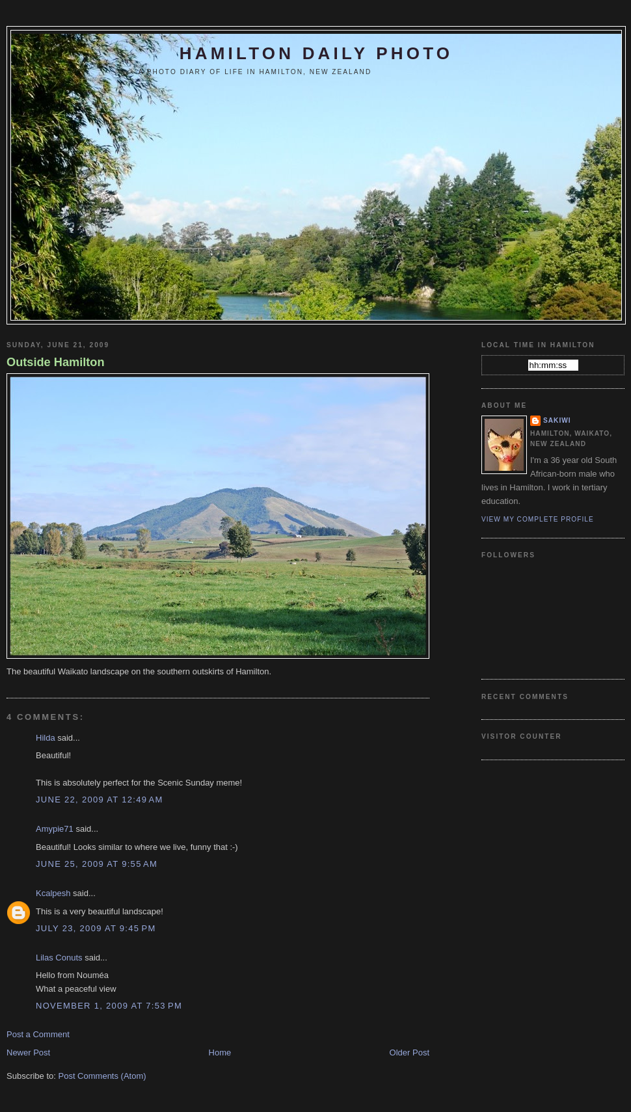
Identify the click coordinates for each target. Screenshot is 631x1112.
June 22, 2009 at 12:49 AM (99, 799)
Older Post (409, 1052)
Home (220, 1052)
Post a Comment (38, 1034)
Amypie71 (55, 829)
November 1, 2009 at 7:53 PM (109, 1006)
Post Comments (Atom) (102, 1076)
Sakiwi (557, 420)
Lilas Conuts (59, 957)
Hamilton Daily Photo (316, 53)
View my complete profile (537, 519)
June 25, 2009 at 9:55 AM (96, 864)
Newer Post (28, 1052)
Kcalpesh (53, 893)
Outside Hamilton (56, 362)
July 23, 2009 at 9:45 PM (96, 928)
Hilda (45, 738)
